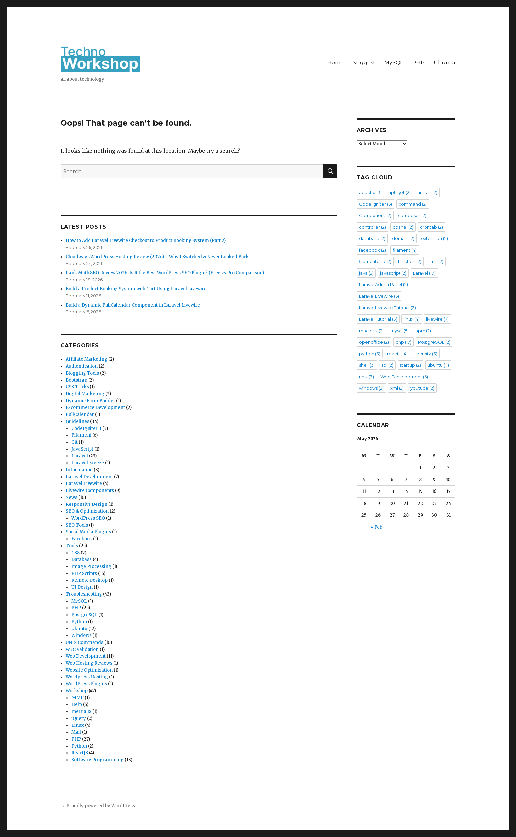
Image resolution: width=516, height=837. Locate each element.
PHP (418, 63)
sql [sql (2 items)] (387, 365)
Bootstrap (76, 380)
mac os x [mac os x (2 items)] (371, 330)
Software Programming (97, 760)
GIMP (77, 698)
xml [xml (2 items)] (397, 388)
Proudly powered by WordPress (100, 806)
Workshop (77, 691)
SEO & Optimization (87, 511)
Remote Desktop (89, 580)
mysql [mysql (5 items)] (399, 330)
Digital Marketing (85, 394)
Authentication (82, 366)
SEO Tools (77, 525)
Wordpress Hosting (87, 677)
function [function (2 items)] (409, 261)
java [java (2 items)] (366, 273)
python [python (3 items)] (369, 353)
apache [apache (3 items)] (370, 192)
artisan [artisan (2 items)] (427, 192)
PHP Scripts (84, 573)
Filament (81, 435)
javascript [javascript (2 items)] (393, 273)
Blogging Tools (82, 373)
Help (76, 704)
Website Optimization (89, 670)
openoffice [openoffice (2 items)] (374, 342)
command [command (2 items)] (413, 204)
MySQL (393, 63)
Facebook (81, 539)
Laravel (79, 456)
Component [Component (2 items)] (375, 215)
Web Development (86, 656)
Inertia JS (81, 711)
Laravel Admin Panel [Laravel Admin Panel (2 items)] (383, 284)
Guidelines (77, 421)
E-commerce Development (95, 407)
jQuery (78, 718)
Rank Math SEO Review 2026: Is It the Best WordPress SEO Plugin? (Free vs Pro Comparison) (165, 273)
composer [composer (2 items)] (412, 215)
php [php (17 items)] (403, 342)
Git (74, 442)
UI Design (82, 587)
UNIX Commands (84, 642)
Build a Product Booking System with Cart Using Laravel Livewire (136, 289)
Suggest (364, 63)
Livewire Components (90, 490)
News (71, 497)
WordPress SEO (88, 518)
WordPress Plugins (86, 684)
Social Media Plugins (88, 532)
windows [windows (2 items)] (371, 388)
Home (335, 63)
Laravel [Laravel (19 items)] (424, 273)
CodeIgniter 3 (86, 428)
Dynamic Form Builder (90, 401)
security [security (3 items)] (425, 353)
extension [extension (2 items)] (434, 238)
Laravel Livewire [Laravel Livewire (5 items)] (379, 296)
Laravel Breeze (87, 463)
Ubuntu (444, 63)
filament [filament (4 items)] (405, 250)
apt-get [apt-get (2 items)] (399, 192)
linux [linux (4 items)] (412, 319)
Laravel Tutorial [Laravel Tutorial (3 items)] (378, 319)
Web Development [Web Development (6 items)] (404, 376)
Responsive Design (86, 504)
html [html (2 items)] (435, 261)
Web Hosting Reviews (89, 663)
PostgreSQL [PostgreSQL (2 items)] (434, 342)
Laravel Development (89, 477)
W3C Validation (82, 649)
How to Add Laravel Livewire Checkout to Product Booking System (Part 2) (146, 240)
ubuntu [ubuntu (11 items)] (438, 365)
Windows (81, 635)
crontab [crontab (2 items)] (431, 227)
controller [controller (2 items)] (372, 227)
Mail (76, 732)
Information (79, 470)
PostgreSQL (84, 615)
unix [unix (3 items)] (366, 376)
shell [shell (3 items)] (367, 365)
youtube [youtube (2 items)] (422, 388)
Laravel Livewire (84, 483)
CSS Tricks (77, 387)
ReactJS (79, 753)
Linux (77, 725)
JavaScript (82, 449)
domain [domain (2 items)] (403, 238)
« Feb (376, 527)
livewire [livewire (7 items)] (437, 319)
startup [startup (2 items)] (410, 365)
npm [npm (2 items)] (423, 330)
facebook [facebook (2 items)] (372, 250)
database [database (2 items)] (372, 238)
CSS (75, 552)
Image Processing (91, 566)
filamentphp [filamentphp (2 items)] (375, 261)
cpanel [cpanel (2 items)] (403, 227)
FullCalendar (80, 414)
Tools (72, 546)
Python (79, 622)
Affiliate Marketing (86, 359)
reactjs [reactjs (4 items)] (397, 353)
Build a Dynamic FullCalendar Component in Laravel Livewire (133, 305)
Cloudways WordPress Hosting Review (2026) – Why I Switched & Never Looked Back (157, 256)
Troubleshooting (84, 594)
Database (81, 559)
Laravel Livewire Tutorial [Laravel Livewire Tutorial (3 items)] (387, 307)
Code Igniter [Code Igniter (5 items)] (375, 204)
